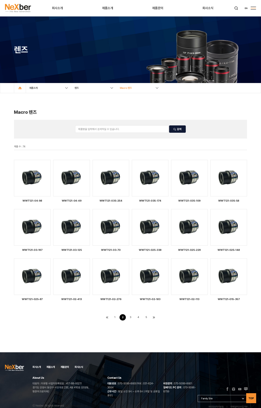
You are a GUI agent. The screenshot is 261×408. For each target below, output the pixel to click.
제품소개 (107, 8)
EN (246, 8)
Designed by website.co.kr (76, 406)
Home (20, 88)
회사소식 (208, 8)
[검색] (236, 8)
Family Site (207, 398)
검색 (177, 129)
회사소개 (57, 8)
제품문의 (157, 8)
